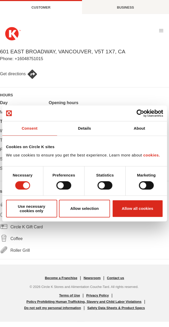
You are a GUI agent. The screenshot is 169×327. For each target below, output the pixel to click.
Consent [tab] (29, 128)
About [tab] (139, 128)
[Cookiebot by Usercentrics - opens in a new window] (140, 113)
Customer (41, 7)
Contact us (115, 278)
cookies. (151, 155)
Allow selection (84, 208)
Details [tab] (84, 128)
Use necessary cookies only (31, 208)
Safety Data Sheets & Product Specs (116, 308)
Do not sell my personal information (52, 308)
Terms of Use (69, 295)
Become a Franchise (61, 278)
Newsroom (92, 278)
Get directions (18, 74)
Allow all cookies (137, 208)
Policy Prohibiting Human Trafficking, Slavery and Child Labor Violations (83, 302)
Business (125, 7)
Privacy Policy (97, 295)
